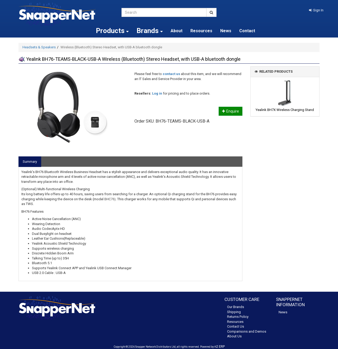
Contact (247, 30)
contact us (171, 74)
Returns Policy (237, 317)
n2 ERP (219, 346)
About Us (234, 336)
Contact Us (235, 326)
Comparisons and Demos (246, 331)
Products (112, 31)
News (225, 30)
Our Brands (235, 307)
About (176, 30)
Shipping (234, 312)
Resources (201, 30)
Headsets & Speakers (39, 47)
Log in (157, 93)
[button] (316, 10)
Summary (30, 162)
